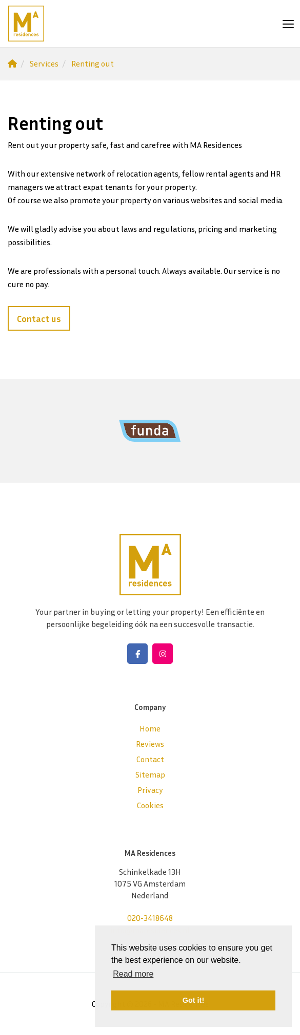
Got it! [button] (193, 1000)
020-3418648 (150, 918)
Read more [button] (133, 973)
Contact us (39, 318)
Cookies (150, 805)
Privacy (150, 790)
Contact (150, 759)
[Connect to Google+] (162, 653)
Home (150, 728)
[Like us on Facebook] (137, 653)
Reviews (150, 744)
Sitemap (150, 774)
